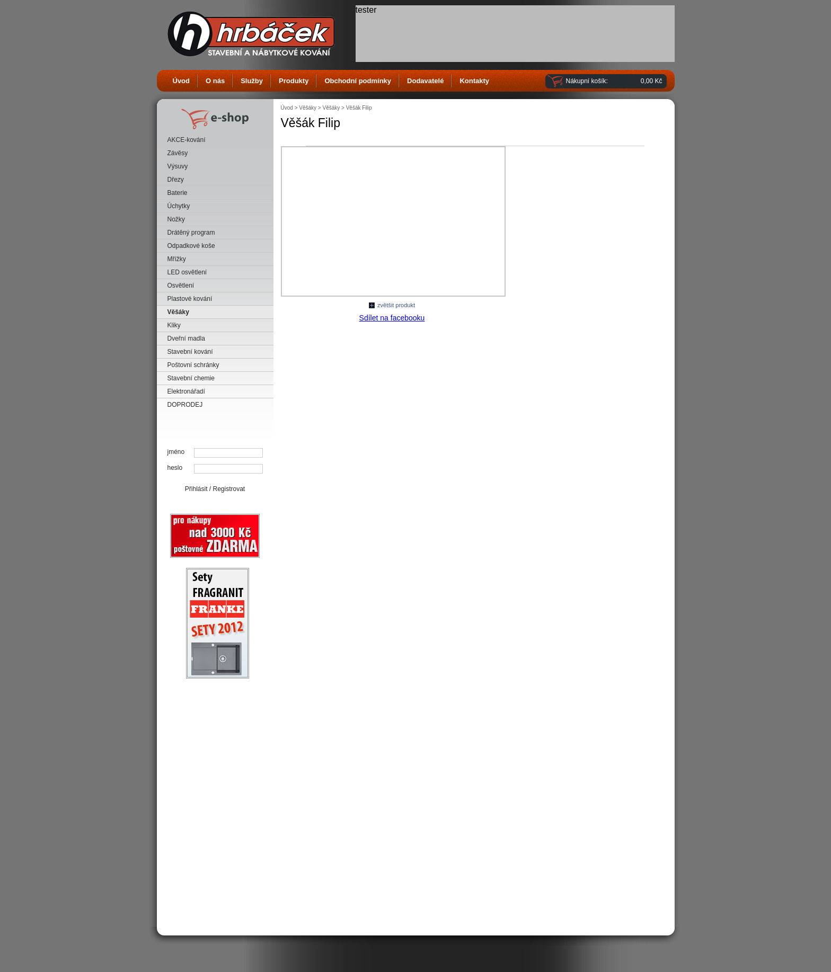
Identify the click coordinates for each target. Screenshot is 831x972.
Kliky (174, 325)
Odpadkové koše (191, 245)
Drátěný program (191, 232)
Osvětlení (181, 285)
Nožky (176, 219)
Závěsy (177, 153)
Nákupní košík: (587, 81)
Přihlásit (196, 489)
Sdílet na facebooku (392, 318)
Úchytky (178, 206)
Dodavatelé (425, 81)
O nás (215, 81)
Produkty (293, 81)
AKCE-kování (186, 140)
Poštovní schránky (193, 365)
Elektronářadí (186, 391)
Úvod (181, 81)
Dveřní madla (186, 338)
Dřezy (175, 179)
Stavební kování (190, 351)
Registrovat (229, 489)
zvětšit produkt (396, 305)
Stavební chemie (191, 378)
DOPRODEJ (185, 404)
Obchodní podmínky (357, 81)
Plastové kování (190, 298)
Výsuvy (177, 166)
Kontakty (474, 81)
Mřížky (176, 259)
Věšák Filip (359, 108)
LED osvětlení (187, 272)
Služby (252, 81)
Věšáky (178, 312)
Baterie (177, 193)
